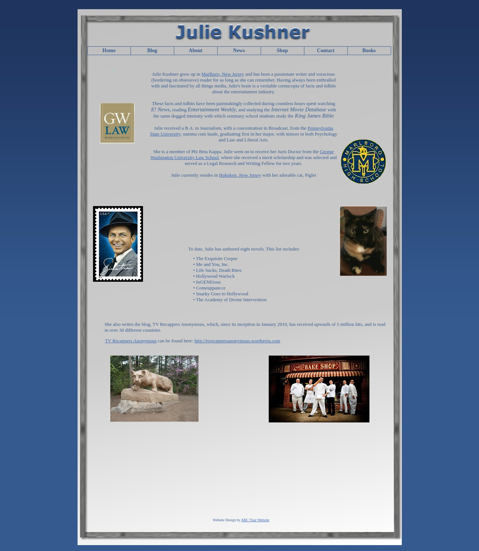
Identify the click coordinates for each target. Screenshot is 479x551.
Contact (325, 50)
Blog (152, 50)
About (195, 50)
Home (109, 50)
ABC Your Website (255, 520)
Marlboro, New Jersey (222, 74)
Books (369, 50)
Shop (282, 50)
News (239, 50)
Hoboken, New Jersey (240, 175)
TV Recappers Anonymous (131, 340)
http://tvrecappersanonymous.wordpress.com (237, 340)
